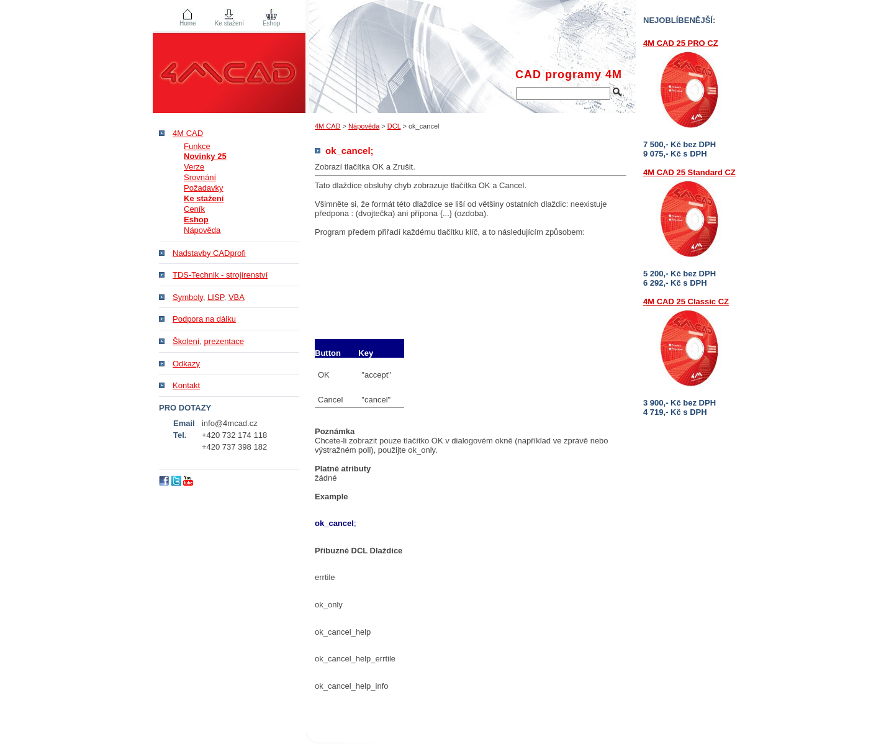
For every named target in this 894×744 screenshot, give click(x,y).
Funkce (197, 146)
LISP (215, 297)
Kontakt (186, 385)
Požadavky (204, 188)
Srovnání (200, 177)
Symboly (188, 297)
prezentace (224, 341)
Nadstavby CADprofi (209, 253)
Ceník (194, 209)
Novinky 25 (205, 156)
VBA (236, 297)
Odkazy (186, 363)
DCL (394, 126)
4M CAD (328, 126)
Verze (194, 166)
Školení (186, 341)
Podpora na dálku (204, 319)
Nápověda (363, 126)
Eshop (271, 23)
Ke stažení (229, 23)
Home (187, 23)
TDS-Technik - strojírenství (220, 274)
